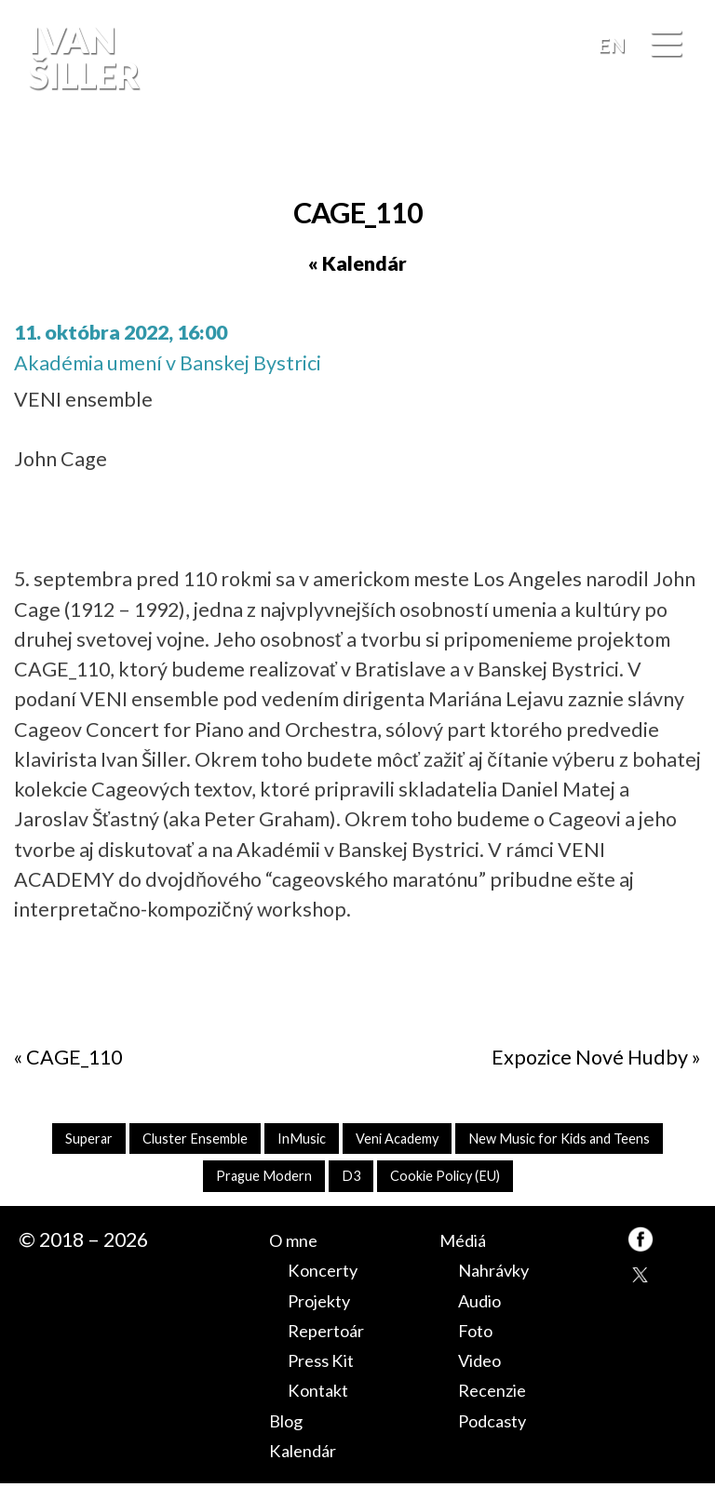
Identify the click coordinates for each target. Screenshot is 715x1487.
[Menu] (666, 46)
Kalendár (310, 1453)
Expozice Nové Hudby (590, 1057)
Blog (289, 1424)
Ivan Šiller (82, 57)
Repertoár (335, 1333)
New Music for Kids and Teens (183, 1178)
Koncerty (329, 1274)
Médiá (467, 1243)
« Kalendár (357, 263)
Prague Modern (373, 1178)
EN (612, 45)
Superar (175, 1138)
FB (681, 153)
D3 (469, 1178)
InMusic (411, 1138)
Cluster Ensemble (293, 1138)
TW (640, 1280)
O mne (298, 1243)
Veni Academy (518, 1138)
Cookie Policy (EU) (573, 1178)
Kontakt (324, 1394)
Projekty (326, 1304)
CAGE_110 (74, 1057)
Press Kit (328, 1363)
